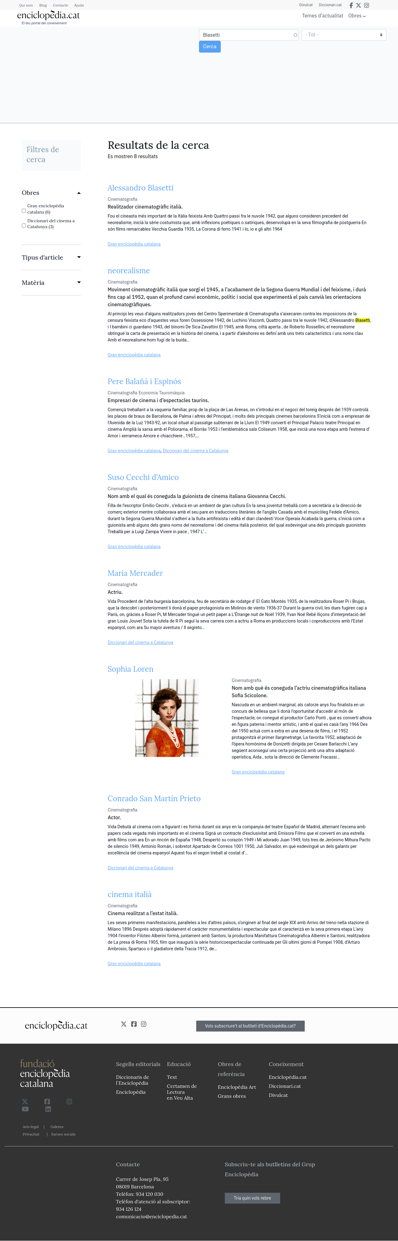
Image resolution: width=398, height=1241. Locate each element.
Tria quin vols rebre (252, 1198)
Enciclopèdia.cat (288, 1077)
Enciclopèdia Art (237, 1087)
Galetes (56, 1126)
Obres (355, 15)
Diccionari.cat (330, 5)
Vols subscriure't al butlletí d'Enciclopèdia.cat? (250, 1026)
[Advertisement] (100, 74)
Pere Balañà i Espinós (144, 381)
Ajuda (79, 5)
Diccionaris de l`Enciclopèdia (132, 1080)
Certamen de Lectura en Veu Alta (182, 1092)
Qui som (26, 5)
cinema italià (130, 894)
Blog (43, 5)
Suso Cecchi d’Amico (143, 477)
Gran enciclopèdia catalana (134, 244)
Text (172, 1077)
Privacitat (31, 1134)
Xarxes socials (63, 1134)
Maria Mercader (135, 573)
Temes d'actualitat (322, 15)
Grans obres (232, 1096)
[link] (51, 193)
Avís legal (31, 1126)
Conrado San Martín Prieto (154, 798)
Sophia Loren (131, 669)
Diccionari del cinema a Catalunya (196, 451)
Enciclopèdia (131, 1092)
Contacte (60, 5)
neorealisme (129, 270)
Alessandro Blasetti (141, 188)
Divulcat (306, 5)
